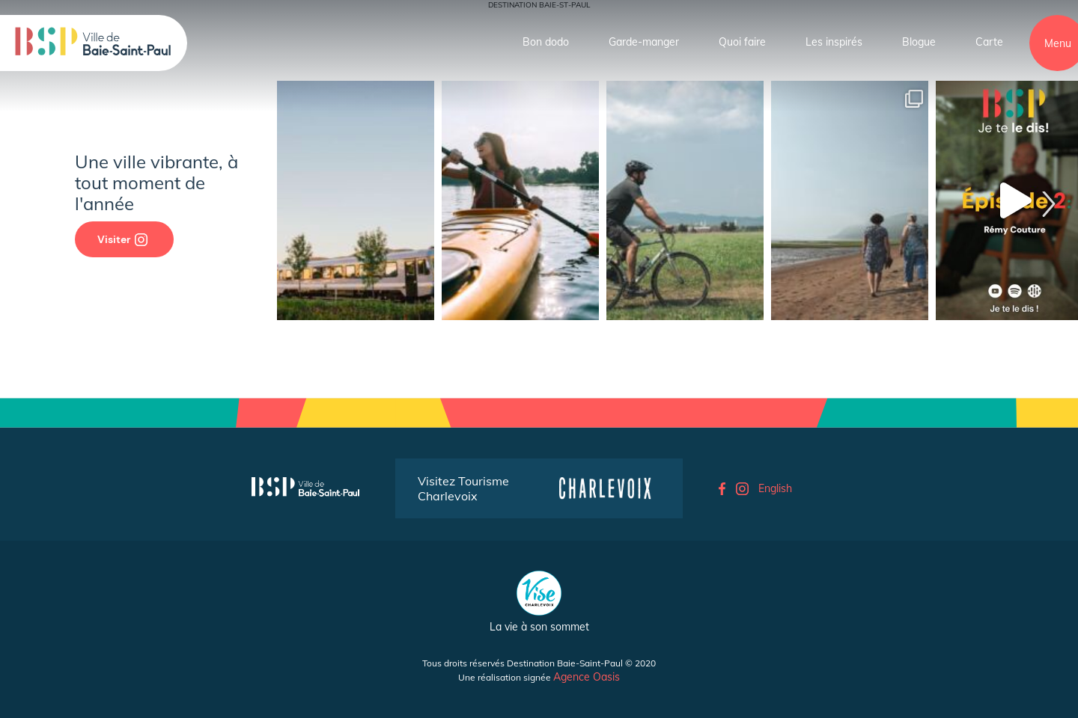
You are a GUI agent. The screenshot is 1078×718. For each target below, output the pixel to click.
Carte (989, 42)
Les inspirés (834, 42)
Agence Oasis (586, 677)
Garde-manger (644, 42)
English (775, 488)
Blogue (919, 42)
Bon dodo (546, 42)
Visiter (122, 239)
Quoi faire (742, 42)
